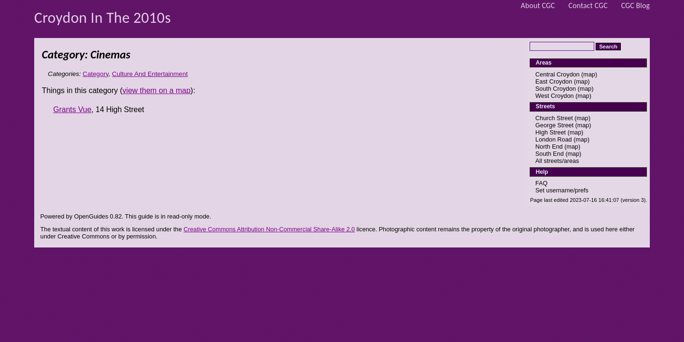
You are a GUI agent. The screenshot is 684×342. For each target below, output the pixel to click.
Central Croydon (557, 74)
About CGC (538, 5)
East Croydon (553, 81)
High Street (550, 132)
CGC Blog (635, 5)
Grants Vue (72, 109)
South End (549, 153)
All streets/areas (557, 160)
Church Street (554, 118)
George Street (554, 125)
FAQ (541, 183)
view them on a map (156, 90)
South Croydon (555, 88)
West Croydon (554, 95)
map (589, 74)
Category (95, 73)
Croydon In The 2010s (102, 18)
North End (549, 146)
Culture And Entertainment (150, 73)
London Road (553, 139)
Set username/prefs (562, 190)
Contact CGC (588, 5)
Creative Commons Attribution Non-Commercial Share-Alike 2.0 (269, 229)
